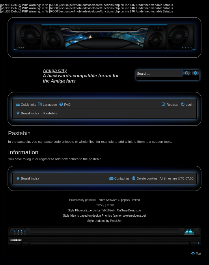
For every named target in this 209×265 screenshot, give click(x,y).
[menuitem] (64, 104)
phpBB (89, 200)
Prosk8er (116, 220)
